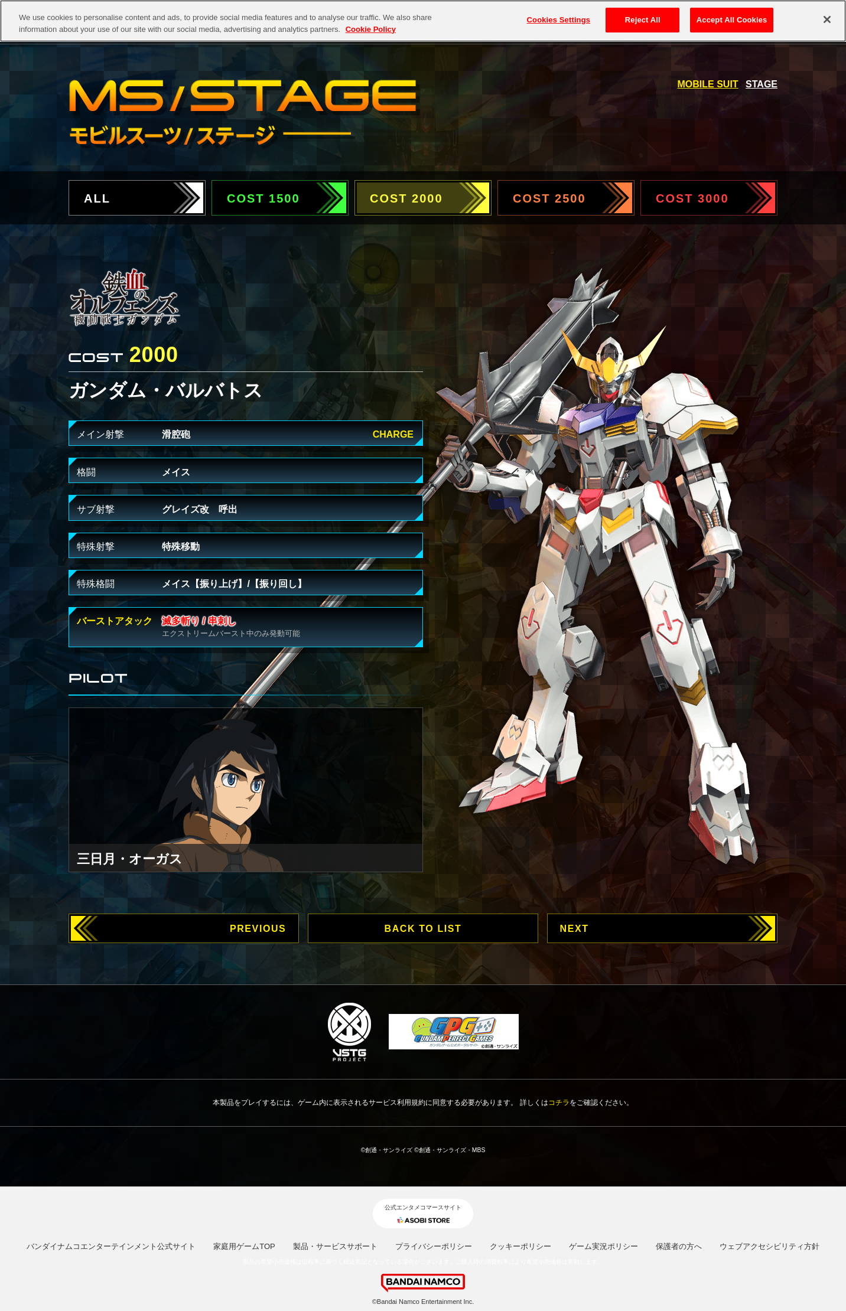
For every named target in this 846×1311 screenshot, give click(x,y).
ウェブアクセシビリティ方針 (769, 1246)
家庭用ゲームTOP (244, 1246)
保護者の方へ (679, 1246)
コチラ (559, 1102)
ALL (97, 198)
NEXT (574, 929)
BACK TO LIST (423, 929)
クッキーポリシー (520, 1246)
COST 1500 (263, 198)
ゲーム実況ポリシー (603, 1246)
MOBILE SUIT (708, 84)
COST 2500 (549, 198)
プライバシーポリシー (433, 1246)
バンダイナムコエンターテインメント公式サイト (111, 1246)
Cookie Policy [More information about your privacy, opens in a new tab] (371, 28)
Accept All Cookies (732, 19)
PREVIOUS (258, 929)
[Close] (827, 19)
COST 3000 (692, 198)
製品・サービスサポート (335, 1246)
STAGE (761, 84)
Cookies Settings (559, 19)
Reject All (642, 19)
